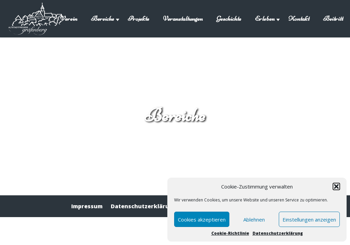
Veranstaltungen (183, 18)
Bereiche (102, 18)
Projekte (138, 18)
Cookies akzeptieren (202, 219)
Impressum (87, 206)
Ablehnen (254, 219)
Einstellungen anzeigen (309, 219)
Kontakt (298, 18)
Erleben (265, 18)
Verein (68, 18)
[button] (336, 186)
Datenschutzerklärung (278, 233)
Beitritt (333, 18)
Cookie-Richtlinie (230, 233)
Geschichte (228, 18)
